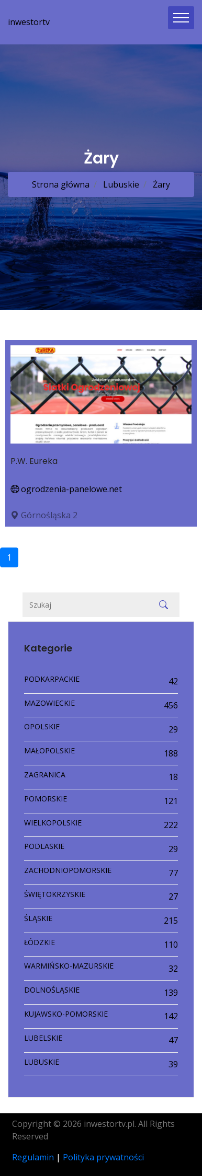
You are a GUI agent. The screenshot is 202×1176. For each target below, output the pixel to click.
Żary (160, 184)
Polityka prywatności (103, 1157)
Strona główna (60, 184)
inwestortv (29, 22)
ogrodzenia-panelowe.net (66, 489)
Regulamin (33, 1157)
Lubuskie (120, 184)
